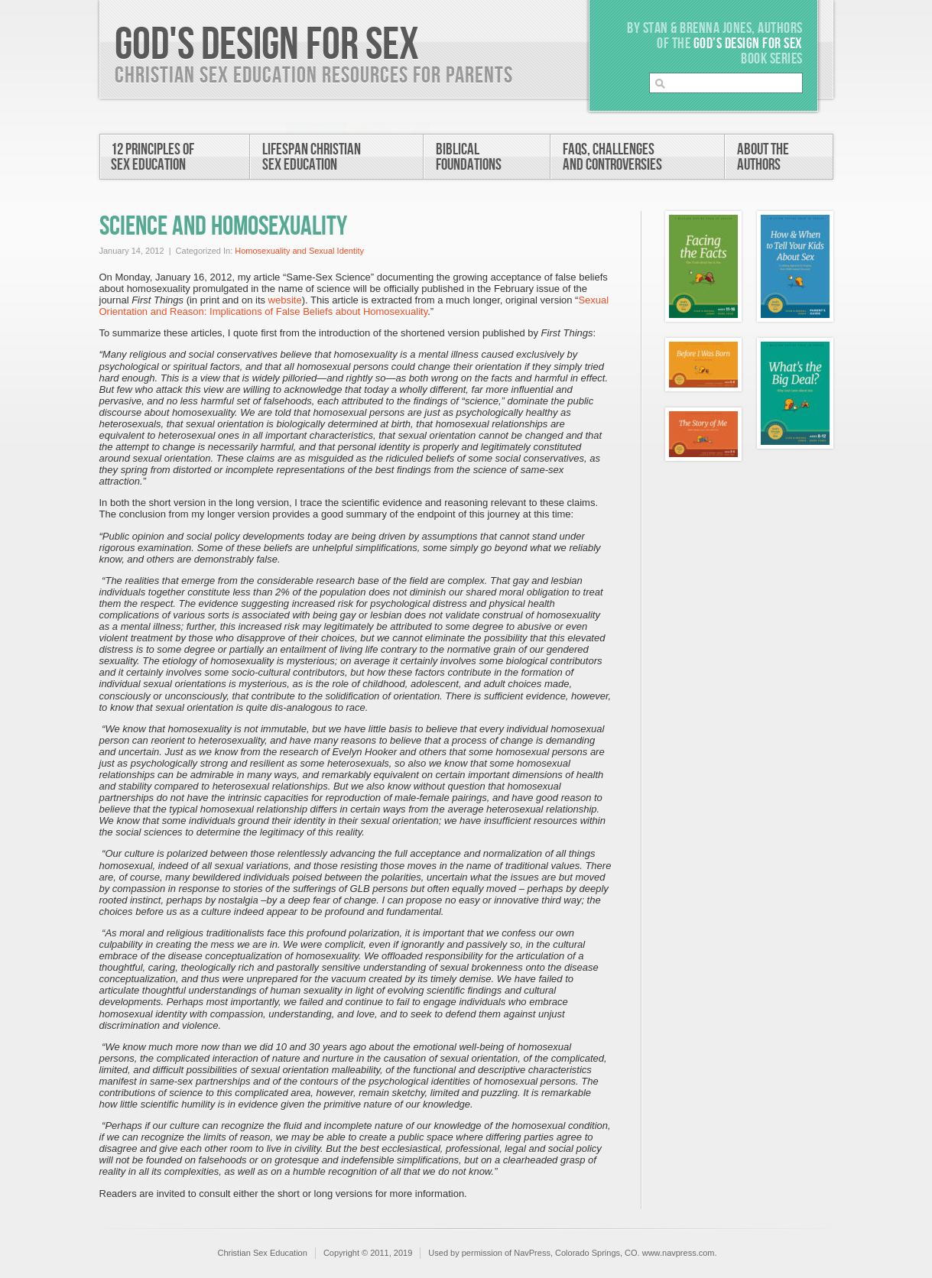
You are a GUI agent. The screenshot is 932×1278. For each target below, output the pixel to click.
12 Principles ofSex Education (152, 157)
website (285, 300)
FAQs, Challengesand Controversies (612, 157)
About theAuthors (763, 157)
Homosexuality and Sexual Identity (299, 250)
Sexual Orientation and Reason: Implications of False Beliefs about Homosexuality (354, 305)
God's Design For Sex (267, 45)
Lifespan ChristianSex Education (311, 157)
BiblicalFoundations (469, 157)
